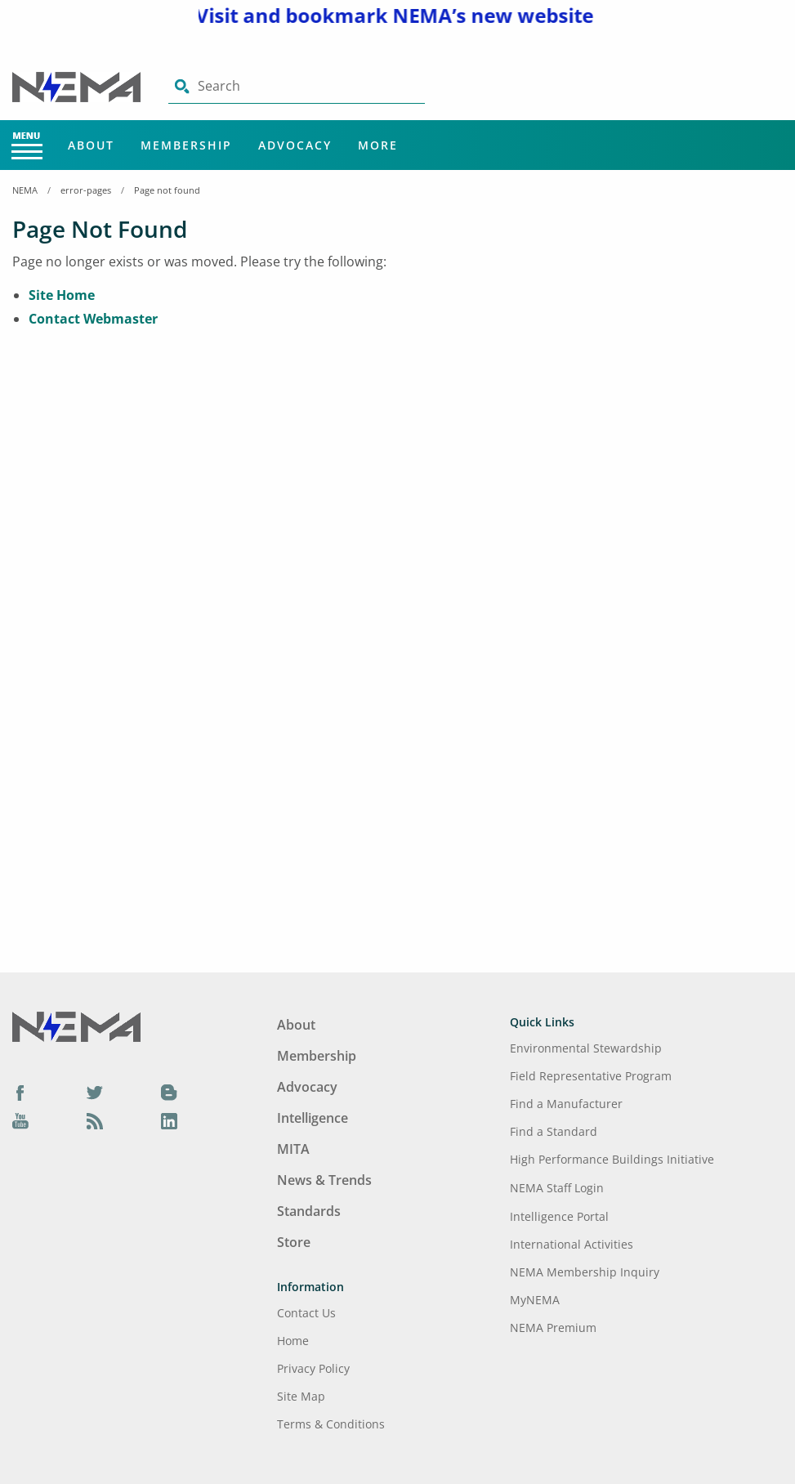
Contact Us (306, 1313)
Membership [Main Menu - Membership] (186, 145)
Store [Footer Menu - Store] (293, 1242)
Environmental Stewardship (586, 1048)
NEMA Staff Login (557, 1188)
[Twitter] (95, 1091)
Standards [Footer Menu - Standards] (309, 1211)
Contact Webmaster (93, 319)
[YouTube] (20, 1121)
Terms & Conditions (331, 1424)
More (378, 145)
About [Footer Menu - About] (296, 1025)
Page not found (167, 190)
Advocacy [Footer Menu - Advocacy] (307, 1087)
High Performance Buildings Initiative (612, 1159)
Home (293, 1340)
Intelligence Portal (559, 1216)
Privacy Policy (313, 1368)
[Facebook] (20, 1091)
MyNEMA (535, 1299)
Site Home (62, 295)
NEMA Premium (553, 1327)
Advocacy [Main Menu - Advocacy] (295, 145)
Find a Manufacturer (566, 1103)
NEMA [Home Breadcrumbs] (25, 190)
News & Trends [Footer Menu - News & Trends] (324, 1180)
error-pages (85, 190)
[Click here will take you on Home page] (78, 86)
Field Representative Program (591, 1076)
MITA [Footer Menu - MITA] (293, 1149)
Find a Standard (553, 1131)
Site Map (301, 1396)
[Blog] (169, 1091)
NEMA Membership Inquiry (584, 1272)
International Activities (571, 1244)
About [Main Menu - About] (91, 145)
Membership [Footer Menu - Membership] (316, 1056)
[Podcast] (95, 1121)
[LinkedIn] (169, 1121)
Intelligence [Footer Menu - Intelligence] (312, 1118)
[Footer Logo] (76, 1026)
